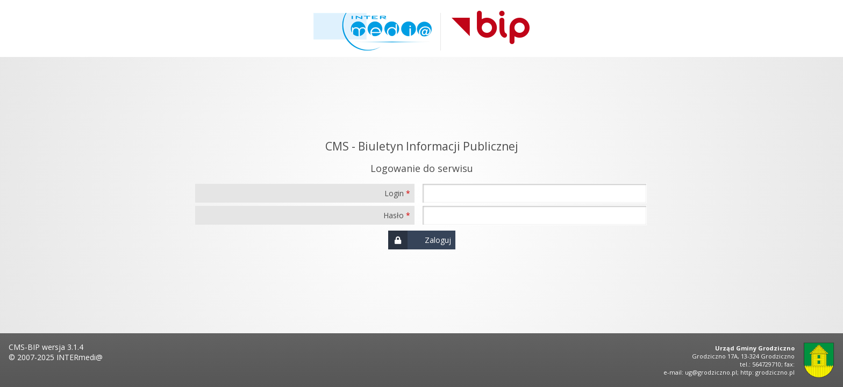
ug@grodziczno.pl (711, 372)
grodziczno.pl (775, 372)
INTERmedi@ (79, 357)
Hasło (393, 215)
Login (394, 193)
